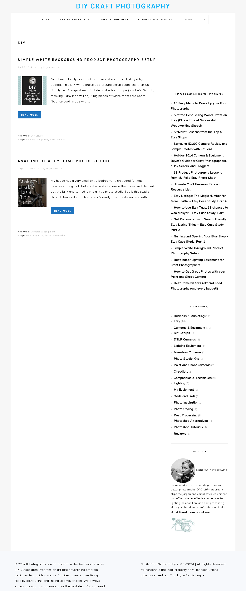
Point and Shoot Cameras (190, 325)
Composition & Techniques (190, 336)
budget (36, 235)
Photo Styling (182, 363)
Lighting (179, 340)
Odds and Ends (183, 352)
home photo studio (55, 235)
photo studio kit (58, 139)
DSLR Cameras (183, 302)
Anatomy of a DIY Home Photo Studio (63, 161)
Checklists (180, 330)
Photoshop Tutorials (186, 378)
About (19, 550)
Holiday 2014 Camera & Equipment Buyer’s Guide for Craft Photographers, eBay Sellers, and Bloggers (199, 152)
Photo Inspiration (184, 357)
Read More (29, 114)
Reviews (179, 384)
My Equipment (182, 346)
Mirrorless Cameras (186, 313)
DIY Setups (37, 135)
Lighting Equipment (186, 308)
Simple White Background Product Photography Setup (87, 59)
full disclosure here (33, 541)
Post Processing (184, 368)
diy (34, 139)
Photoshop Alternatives (188, 373)
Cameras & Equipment (43, 231)
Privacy (20, 555)
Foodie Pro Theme (155, 584)
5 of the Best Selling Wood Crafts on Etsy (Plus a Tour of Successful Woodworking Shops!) (198, 117)
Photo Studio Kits (184, 319)
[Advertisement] (199, 53)
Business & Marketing (187, 282)
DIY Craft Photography (123, 6)
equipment (42, 139)
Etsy (176, 287)
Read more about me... (193, 462)
